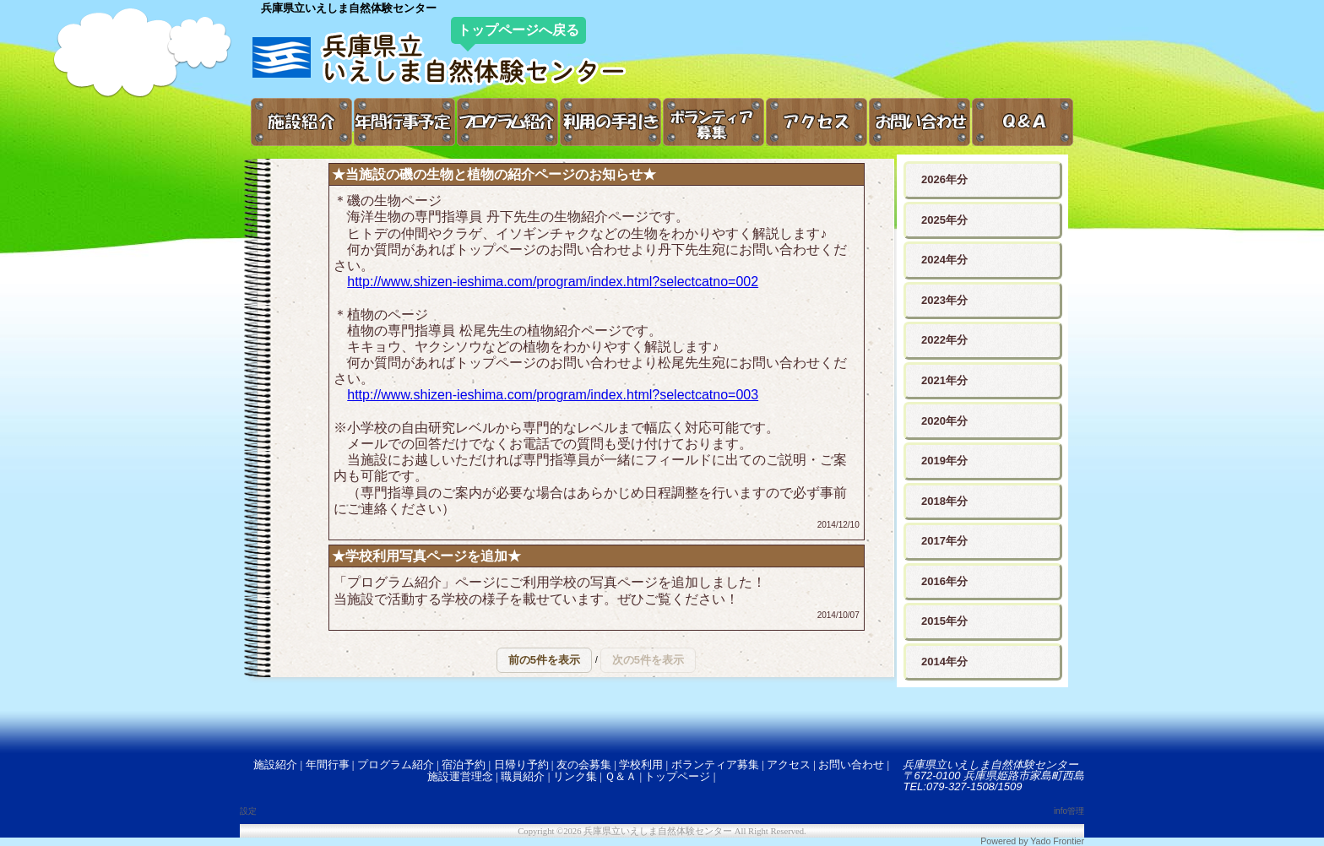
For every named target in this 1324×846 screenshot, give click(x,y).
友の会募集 (583, 764)
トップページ (677, 776)
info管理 (1069, 811)
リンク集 (575, 776)
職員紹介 (523, 776)
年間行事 (328, 764)
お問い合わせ (851, 764)
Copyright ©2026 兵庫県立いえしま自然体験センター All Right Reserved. (662, 831)
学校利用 (641, 764)
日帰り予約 (521, 764)
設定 (248, 811)
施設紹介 (275, 764)
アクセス (789, 764)
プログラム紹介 (395, 764)
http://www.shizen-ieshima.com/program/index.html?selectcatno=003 (552, 395)
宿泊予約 (464, 764)
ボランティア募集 (715, 764)
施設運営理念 (460, 776)
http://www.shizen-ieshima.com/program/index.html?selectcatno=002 (552, 281)
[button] (544, 660)
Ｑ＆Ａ (621, 776)
